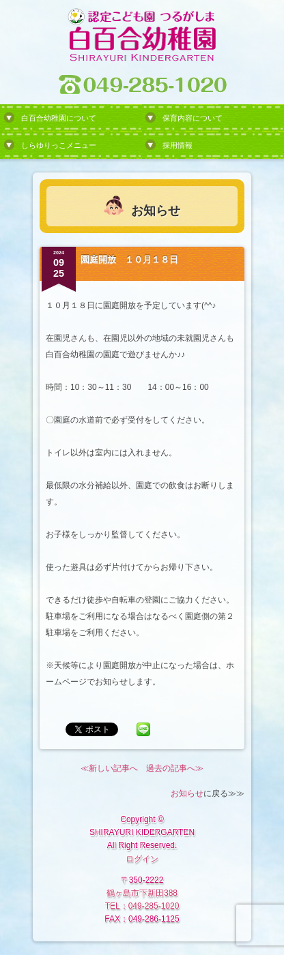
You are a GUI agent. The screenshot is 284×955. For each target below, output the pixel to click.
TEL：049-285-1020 (142, 906)
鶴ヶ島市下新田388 (142, 893)
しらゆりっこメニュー (58, 145)
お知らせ (187, 793)
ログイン (142, 859)
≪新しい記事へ (109, 768)
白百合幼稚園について (58, 118)
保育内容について (192, 118)
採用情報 (177, 145)
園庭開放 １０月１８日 (129, 259)
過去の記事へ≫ (174, 768)
